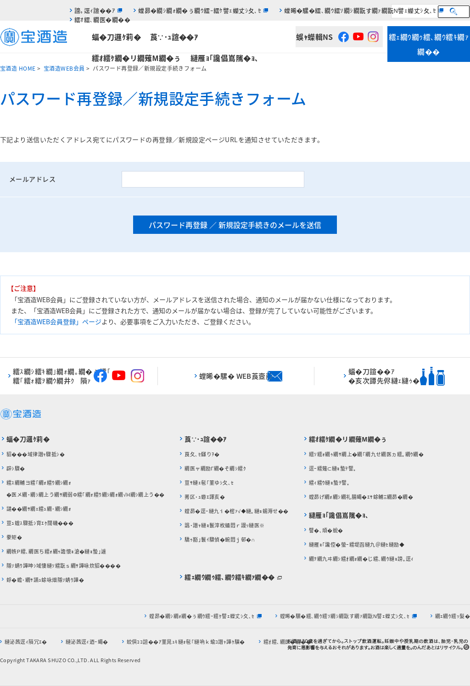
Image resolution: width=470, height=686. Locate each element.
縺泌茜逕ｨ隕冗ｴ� (26, 642)
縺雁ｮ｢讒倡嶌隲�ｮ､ (224, 57)
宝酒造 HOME (17, 68)
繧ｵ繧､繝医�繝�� (102, 19)
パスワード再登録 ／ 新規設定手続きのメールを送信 (235, 224)
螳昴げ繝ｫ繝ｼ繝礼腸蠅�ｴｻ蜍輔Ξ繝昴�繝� (361, 497)
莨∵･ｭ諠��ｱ (174, 36)
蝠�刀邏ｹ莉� (116, 36)
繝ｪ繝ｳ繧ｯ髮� (452, 616)
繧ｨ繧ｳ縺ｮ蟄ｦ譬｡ (329, 483)
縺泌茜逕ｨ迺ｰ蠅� (87, 642)
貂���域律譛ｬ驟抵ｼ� (35, 454)
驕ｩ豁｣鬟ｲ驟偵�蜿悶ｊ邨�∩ (220, 539)
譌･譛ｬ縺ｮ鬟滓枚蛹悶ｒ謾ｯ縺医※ (224, 525)
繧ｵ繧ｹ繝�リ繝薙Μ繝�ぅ (136, 57)
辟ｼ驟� (15, 468)
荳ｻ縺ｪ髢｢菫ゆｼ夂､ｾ (209, 483)
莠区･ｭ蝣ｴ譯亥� (205, 497)
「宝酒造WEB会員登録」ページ (56, 321)
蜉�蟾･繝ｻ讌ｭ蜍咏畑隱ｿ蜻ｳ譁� (45, 580)
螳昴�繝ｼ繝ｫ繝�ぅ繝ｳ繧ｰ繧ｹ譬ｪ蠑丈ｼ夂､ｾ (199, 10)
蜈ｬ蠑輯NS (314, 36)
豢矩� (14, 537)
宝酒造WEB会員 (64, 68)
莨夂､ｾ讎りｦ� (202, 454)
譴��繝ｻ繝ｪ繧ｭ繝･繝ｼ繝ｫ (38, 509)
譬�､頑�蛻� (326, 530)
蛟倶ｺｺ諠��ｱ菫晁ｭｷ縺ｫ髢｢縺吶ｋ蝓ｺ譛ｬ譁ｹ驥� (186, 642)
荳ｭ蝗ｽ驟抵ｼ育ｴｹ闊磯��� (39, 523)
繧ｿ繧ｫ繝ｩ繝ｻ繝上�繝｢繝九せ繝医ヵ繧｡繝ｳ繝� (366, 454)
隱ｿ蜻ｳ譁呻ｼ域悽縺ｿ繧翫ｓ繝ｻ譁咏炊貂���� (63, 566)
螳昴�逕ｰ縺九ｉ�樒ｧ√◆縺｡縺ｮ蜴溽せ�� (236, 511)
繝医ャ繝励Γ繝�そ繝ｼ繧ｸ (215, 468)
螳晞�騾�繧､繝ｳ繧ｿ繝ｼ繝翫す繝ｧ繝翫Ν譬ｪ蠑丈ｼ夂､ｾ (360, 10)
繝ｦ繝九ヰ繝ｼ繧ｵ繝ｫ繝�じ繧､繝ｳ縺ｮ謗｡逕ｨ (361, 559)
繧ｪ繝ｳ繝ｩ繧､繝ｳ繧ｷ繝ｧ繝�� (429, 44)
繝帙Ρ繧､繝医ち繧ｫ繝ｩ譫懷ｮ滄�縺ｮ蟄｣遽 (58, 551)
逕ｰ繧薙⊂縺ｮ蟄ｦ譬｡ (333, 468)
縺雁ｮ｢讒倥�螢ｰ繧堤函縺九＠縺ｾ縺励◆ (356, 544)
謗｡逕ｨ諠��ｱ (94, 10)
